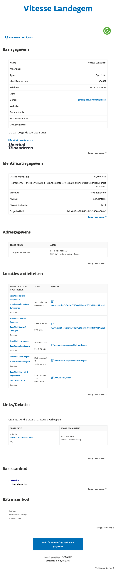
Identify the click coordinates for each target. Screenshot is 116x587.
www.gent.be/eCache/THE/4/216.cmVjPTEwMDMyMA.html (78, 326)
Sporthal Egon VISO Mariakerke (19, 374)
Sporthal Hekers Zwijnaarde (17, 298)
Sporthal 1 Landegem (19, 341)
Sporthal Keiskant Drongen (18, 320)
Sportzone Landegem (20, 346)
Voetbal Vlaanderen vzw (20, 140)
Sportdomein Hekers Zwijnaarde (19, 306)
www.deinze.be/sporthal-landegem (69, 345)
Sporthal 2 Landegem (20, 356)
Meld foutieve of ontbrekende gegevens (58, 544)
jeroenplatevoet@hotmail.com (92, 100)
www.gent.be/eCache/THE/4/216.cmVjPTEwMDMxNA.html (78, 303)
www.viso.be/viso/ (61, 377)
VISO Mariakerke (17, 380)
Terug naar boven (97, 153)
